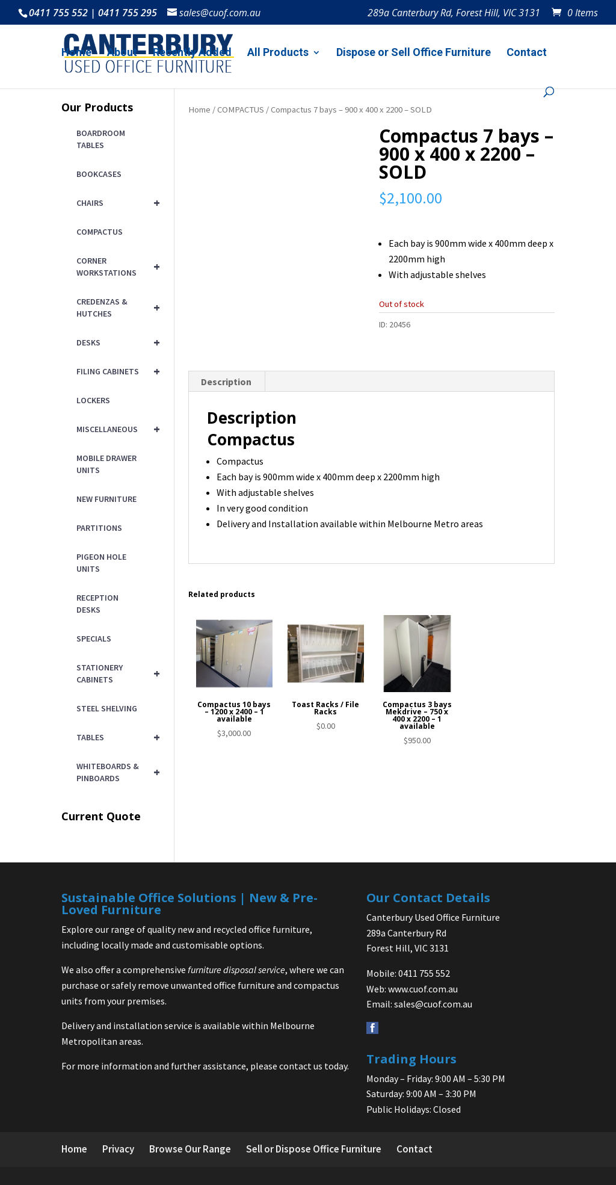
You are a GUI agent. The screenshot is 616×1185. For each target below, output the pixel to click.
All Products (278, 53)
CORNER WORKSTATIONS (115, 266)
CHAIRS (115, 202)
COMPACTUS (240, 109)
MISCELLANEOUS (115, 429)
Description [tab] (226, 382)
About (122, 53)
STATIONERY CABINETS (115, 673)
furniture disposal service (236, 970)
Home (76, 53)
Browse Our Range (190, 1149)
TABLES (115, 737)
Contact (527, 53)
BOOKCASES (99, 174)
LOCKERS (93, 400)
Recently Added (192, 53)
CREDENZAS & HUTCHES (115, 307)
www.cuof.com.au (423, 989)
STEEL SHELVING (106, 708)
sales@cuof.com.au (433, 1004)
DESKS (115, 342)
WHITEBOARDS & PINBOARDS (115, 772)
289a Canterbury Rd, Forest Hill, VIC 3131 (454, 13)
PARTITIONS (99, 527)
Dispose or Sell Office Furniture (413, 53)
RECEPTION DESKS (97, 603)
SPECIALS (93, 638)
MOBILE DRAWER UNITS (106, 464)
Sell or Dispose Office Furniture (313, 1149)
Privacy (118, 1149)
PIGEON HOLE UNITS (101, 562)
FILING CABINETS (115, 371)
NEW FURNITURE (106, 498)
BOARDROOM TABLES (100, 139)
